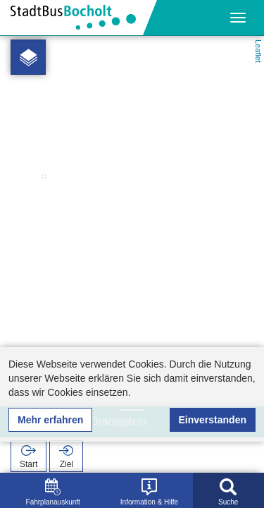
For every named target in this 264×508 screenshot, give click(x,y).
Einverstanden (212, 419)
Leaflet (258, 51)
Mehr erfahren (50, 419)
